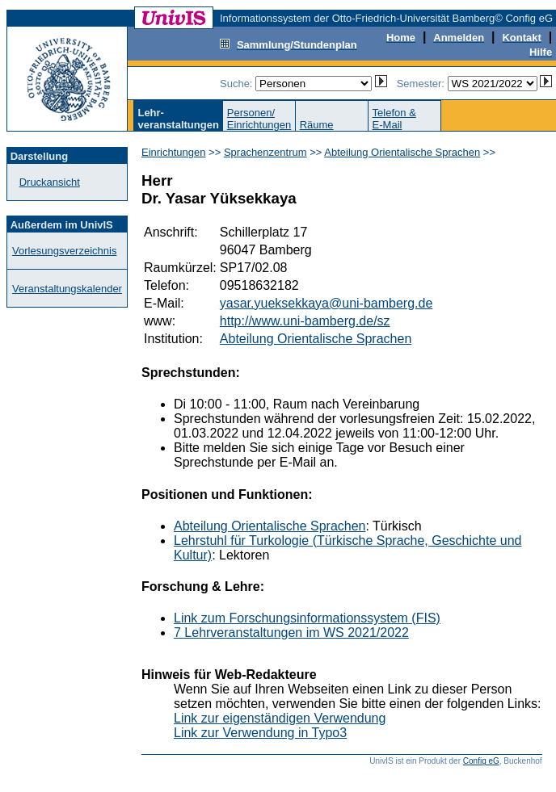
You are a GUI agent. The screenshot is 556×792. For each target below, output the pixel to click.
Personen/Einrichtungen (259, 119)
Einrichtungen (173, 152)
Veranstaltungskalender (67, 289)
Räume (317, 125)
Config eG (481, 760)
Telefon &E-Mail (394, 119)
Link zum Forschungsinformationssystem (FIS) (307, 618)
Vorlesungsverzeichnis (64, 251)
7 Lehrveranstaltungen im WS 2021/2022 (291, 632)
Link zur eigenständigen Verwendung (279, 718)
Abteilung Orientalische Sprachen (402, 152)
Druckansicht (49, 182)
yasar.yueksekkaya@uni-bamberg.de (326, 303)
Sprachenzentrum (265, 152)
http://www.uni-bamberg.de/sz (305, 321)
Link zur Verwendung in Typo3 (260, 733)
